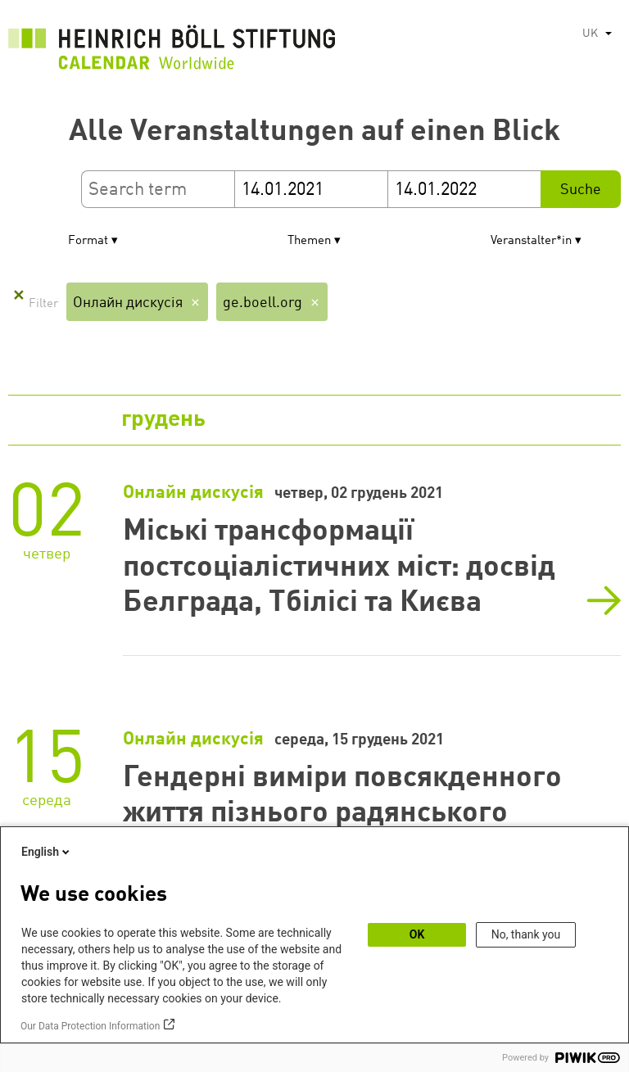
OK (417, 934)
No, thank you (526, 934)
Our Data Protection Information (90, 1026)
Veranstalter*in (531, 241)
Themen (309, 241)
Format (88, 241)
